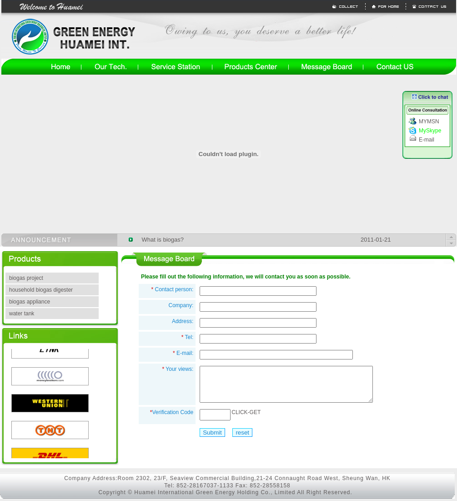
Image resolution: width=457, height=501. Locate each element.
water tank (21, 313)
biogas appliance (29, 302)
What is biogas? (163, 239)
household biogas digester (41, 290)
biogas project (26, 278)
